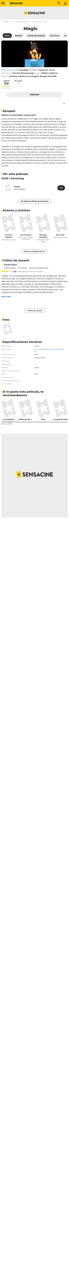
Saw (43, 419)
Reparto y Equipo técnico (34, 251)
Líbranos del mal (26, 419)
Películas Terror (35, 22)
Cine (11, 22)
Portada (5, 22)
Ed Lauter (60, 235)
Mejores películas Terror (45, 422)
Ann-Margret (26, 235)
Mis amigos (18, 81)
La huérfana (8, 419)
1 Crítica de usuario (34, 311)
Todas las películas (21, 22)
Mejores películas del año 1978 (26, 422)
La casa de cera (60, 419)
